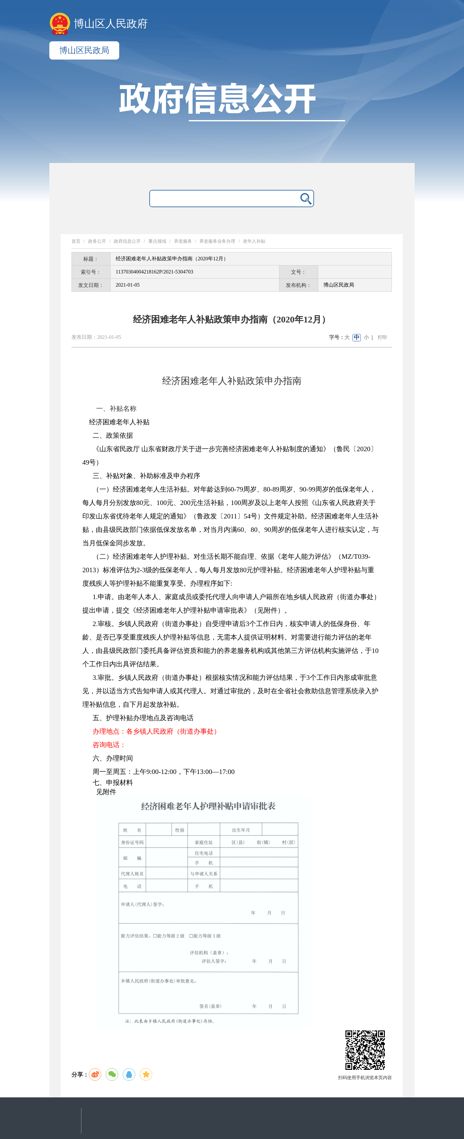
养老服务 (183, 241)
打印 (382, 337)
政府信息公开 (127, 241)
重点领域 (157, 241)
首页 (75, 241)
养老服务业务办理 (217, 241)
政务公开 (97, 241)
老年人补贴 (254, 241)
